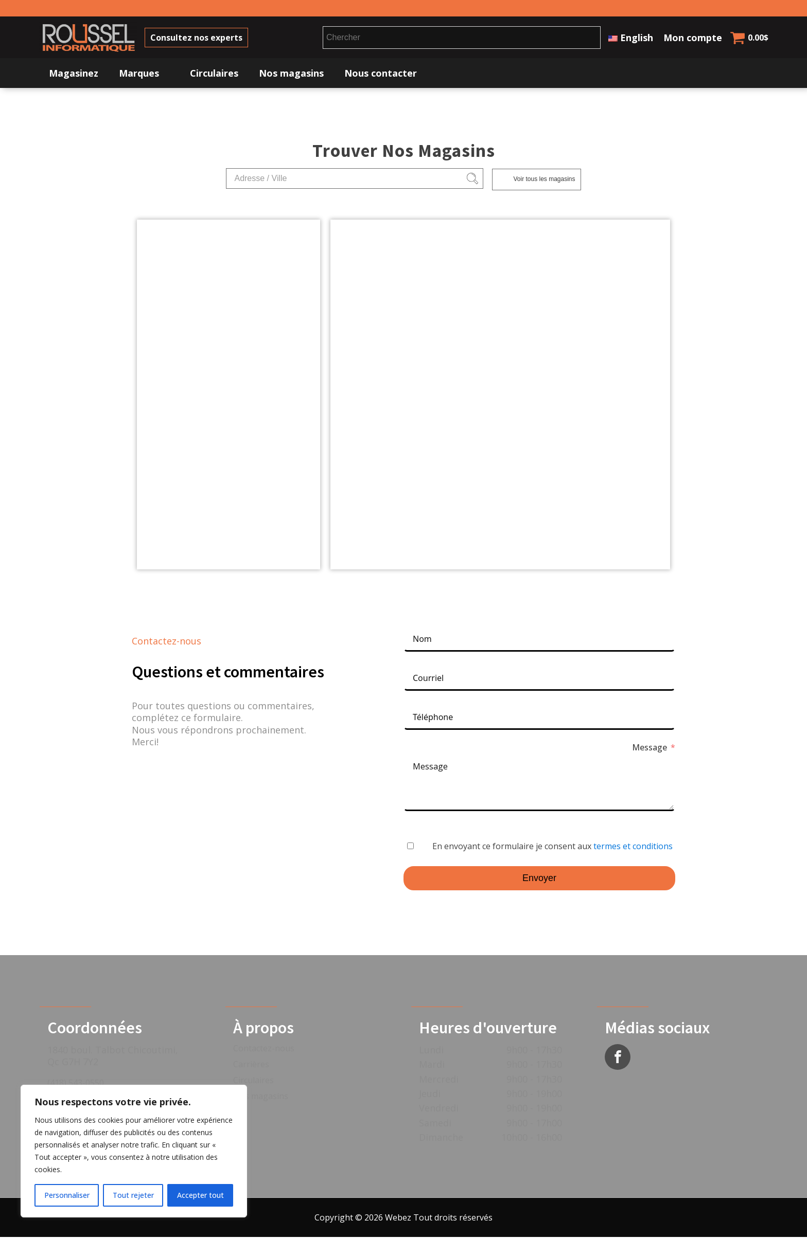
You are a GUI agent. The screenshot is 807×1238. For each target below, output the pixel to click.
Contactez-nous (263, 1050)
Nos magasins (291, 74)
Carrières (251, 1066)
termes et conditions (633, 847)
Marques (139, 74)
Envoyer (539, 879)
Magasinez (73, 74)
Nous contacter (380, 74)
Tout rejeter (133, 1195)
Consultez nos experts (201, 38)
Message (649, 749)
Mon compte (692, 38)
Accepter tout (200, 1195)
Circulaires (214, 74)
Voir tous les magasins (544, 180)
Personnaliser (67, 1195)
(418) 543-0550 (75, 1084)
